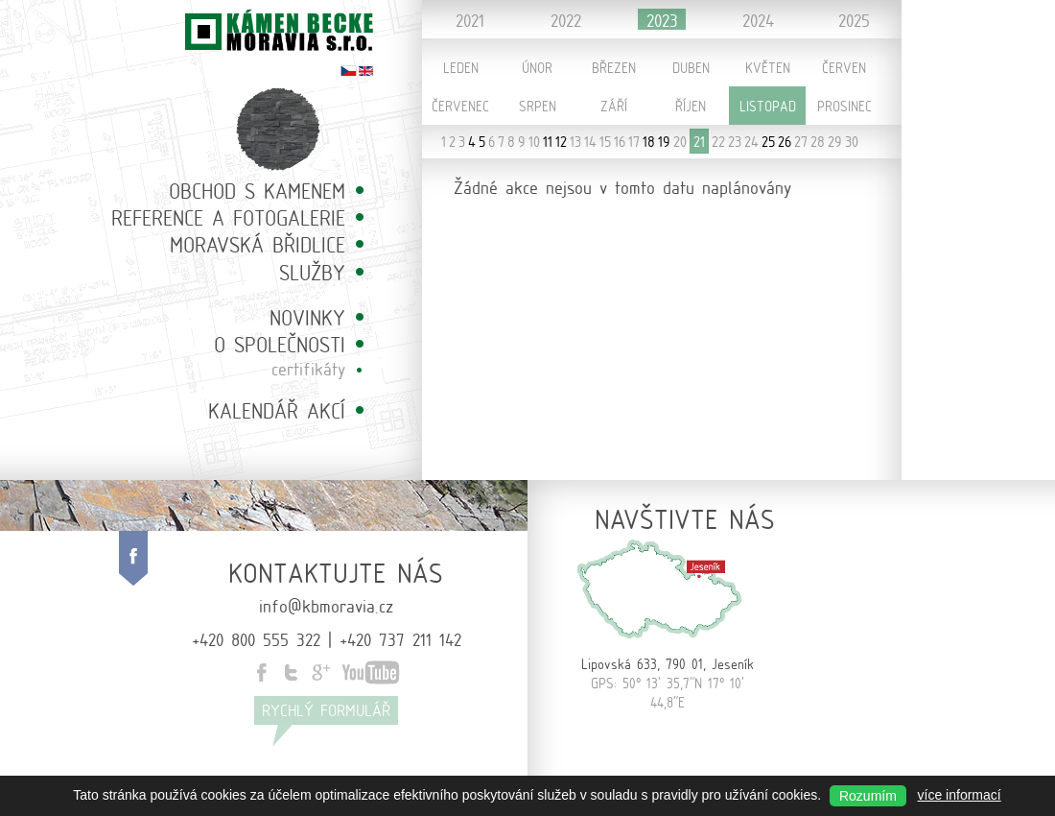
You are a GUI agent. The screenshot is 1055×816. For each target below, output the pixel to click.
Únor (537, 67)
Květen (767, 67)
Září (613, 105)
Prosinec (844, 105)
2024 (758, 19)
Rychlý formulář (326, 710)
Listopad (767, 105)
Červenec (460, 105)
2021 (470, 19)
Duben (691, 67)
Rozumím (868, 796)
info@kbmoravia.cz (326, 604)
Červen (844, 67)
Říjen (690, 105)
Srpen (537, 105)
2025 (854, 19)
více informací (959, 795)
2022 (566, 19)
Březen (614, 67)
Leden (461, 67)
